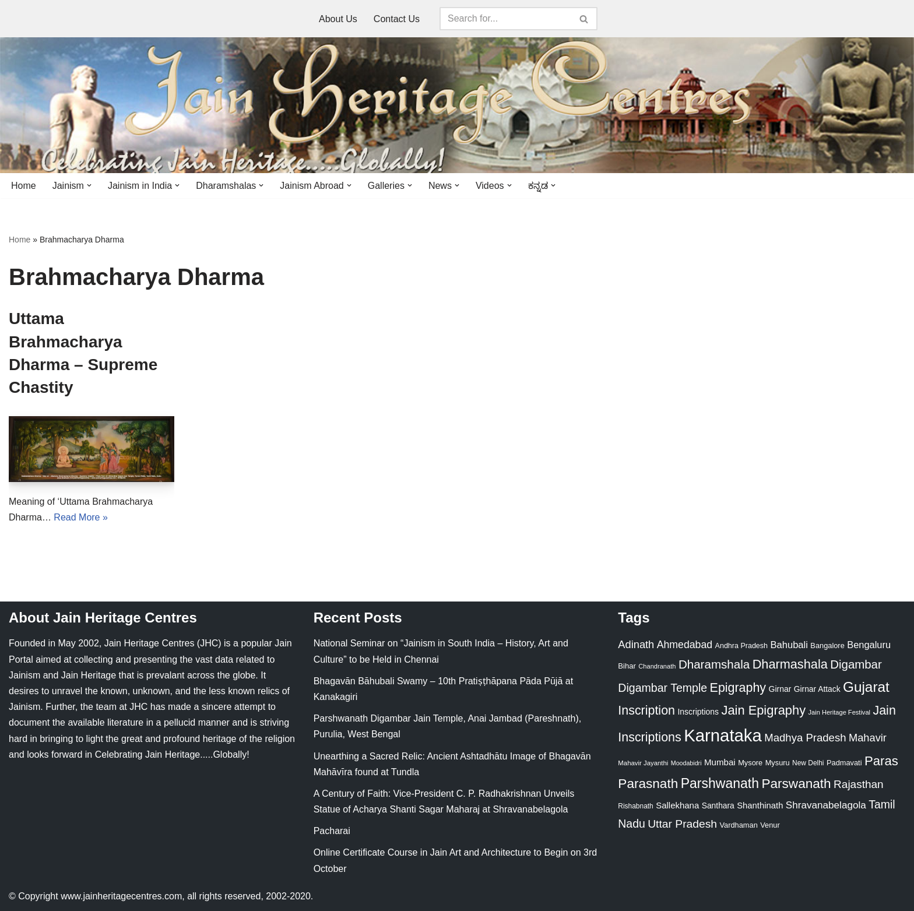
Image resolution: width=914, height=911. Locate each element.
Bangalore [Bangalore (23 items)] (827, 645)
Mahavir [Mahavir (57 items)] (868, 737)
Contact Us (397, 19)
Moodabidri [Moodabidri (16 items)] (686, 762)
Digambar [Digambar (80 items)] (856, 664)
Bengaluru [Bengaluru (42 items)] (869, 644)
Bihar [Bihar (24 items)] (627, 666)
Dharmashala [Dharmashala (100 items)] (790, 664)
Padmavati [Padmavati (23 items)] (844, 762)
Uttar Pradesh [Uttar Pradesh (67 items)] (682, 824)
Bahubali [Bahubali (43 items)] (788, 644)
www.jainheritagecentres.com (121, 896)
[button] (89, 185)
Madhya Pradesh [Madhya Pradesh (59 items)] (805, 737)
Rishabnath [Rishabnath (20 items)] (635, 806)
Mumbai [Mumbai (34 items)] (720, 762)
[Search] (505, 18)
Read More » (81, 517)
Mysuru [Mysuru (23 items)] (777, 762)
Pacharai (332, 831)
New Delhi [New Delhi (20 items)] (808, 763)
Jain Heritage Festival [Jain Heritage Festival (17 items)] (839, 712)
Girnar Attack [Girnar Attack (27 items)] (817, 689)
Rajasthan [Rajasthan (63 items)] (859, 784)
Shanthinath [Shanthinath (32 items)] (760, 805)
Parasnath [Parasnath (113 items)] (648, 783)
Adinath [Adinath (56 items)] (636, 644)
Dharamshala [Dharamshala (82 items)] (714, 664)
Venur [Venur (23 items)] (769, 825)
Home (23, 186)
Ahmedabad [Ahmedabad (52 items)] (684, 644)
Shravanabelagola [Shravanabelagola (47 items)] (826, 805)
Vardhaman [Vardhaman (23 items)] (739, 825)
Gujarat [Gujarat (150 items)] (866, 687)
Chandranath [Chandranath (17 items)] (657, 666)
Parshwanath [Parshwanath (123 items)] (720, 783)
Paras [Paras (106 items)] (881, 761)
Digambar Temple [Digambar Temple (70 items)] (662, 687)
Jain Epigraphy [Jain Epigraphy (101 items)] (763, 710)
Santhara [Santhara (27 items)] (718, 805)
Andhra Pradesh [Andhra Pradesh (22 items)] (741, 646)
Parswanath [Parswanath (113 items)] (796, 783)
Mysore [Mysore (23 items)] (750, 762)
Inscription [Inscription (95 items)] (646, 710)
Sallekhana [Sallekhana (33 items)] (677, 805)
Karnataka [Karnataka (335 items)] (723, 735)
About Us (338, 19)
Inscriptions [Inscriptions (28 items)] (698, 711)
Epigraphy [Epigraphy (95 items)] (738, 688)
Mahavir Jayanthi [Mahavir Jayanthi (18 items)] (643, 762)
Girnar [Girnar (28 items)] (780, 689)
